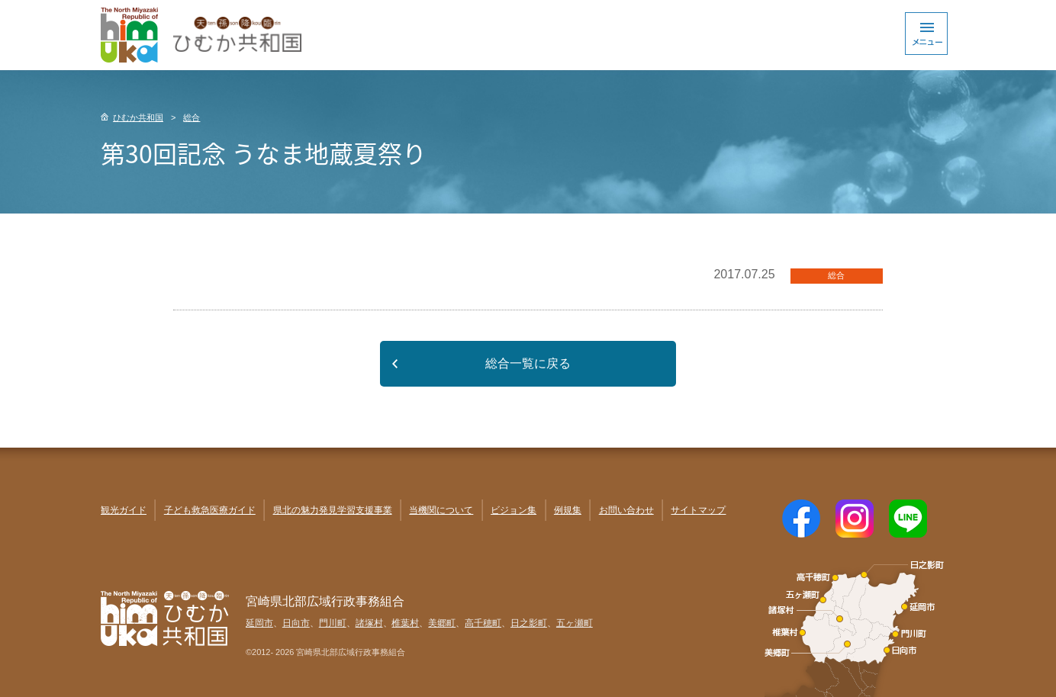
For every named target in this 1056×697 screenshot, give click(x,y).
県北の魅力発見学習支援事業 (332, 510)
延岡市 (259, 623)
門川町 (332, 623)
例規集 (567, 510)
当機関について (441, 510)
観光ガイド (123, 510)
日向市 (296, 623)
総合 (191, 117)
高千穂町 (483, 623)
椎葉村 (405, 623)
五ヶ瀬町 (574, 623)
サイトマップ (698, 510)
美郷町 (442, 623)
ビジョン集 (513, 510)
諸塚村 (369, 623)
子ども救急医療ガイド (210, 510)
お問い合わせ (626, 510)
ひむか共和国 (138, 117)
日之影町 (528, 623)
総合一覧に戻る (528, 363)
